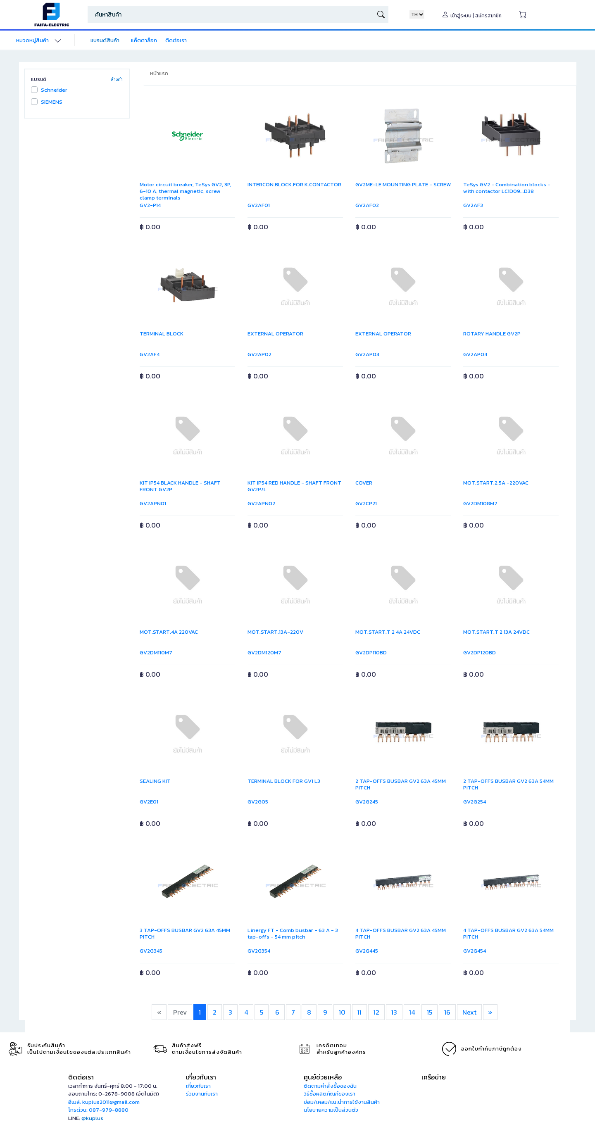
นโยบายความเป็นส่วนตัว (331, 1110)
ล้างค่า (117, 79)
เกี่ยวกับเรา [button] (201, 1077)
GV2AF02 (367, 205)
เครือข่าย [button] (433, 1077)
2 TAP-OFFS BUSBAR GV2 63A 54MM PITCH (508, 784)
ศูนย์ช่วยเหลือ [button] (323, 1077)
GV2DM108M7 (480, 503)
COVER (363, 483)
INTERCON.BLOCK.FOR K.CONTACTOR (294, 184)
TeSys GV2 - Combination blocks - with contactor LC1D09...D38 (506, 188)
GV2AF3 (473, 205)
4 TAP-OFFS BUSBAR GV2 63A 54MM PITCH (508, 933)
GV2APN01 (153, 503)
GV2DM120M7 (264, 652)
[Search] (231, 14)
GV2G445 (366, 951)
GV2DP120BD (479, 652)
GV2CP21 (366, 503)
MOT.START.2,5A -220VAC (495, 483)
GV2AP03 (367, 354)
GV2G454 (474, 951)
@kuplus (92, 1118)
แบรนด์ (38, 79)
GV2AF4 (149, 354)
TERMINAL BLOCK (161, 334)
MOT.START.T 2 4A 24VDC (387, 632)
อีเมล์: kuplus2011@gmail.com (104, 1102)
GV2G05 (258, 802)
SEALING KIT (155, 781)
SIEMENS (51, 102)
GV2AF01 (259, 205)
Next (469, 1012)
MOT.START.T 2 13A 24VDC (496, 632)
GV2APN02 (261, 503)
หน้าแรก (159, 73)
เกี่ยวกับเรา (198, 1086)
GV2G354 (259, 951)
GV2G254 (474, 802)
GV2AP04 (475, 354)
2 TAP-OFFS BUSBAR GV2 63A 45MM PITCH (400, 784)
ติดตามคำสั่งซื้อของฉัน (330, 1086)
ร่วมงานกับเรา (202, 1094)
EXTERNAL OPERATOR (275, 334)
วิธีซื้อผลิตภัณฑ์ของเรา (329, 1094)
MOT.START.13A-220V (275, 632)
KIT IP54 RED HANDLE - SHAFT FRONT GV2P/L (294, 486)
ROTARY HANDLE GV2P (492, 334)
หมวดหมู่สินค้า (32, 40)
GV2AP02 (259, 354)
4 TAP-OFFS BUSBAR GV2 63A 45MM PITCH (400, 933)
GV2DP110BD (371, 652)
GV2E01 (149, 802)
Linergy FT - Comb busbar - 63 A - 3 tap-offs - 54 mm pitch (293, 933)
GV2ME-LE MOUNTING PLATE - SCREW (403, 184)
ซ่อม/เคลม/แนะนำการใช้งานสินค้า (342, 1102)
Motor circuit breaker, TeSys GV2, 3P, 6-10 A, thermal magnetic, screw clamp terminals (185, 191)
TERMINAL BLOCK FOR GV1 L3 (284, 781)
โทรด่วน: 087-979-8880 (98, 1110)
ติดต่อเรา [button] (81, 1077)
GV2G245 (366, 802)
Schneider (54, 90)
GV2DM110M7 (156, 652)
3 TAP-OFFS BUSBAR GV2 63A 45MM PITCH (185, 933)
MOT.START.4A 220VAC (169, 632)
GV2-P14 (150, 205)
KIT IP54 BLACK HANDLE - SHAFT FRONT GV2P (180, 486)
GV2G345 (151, 951)
